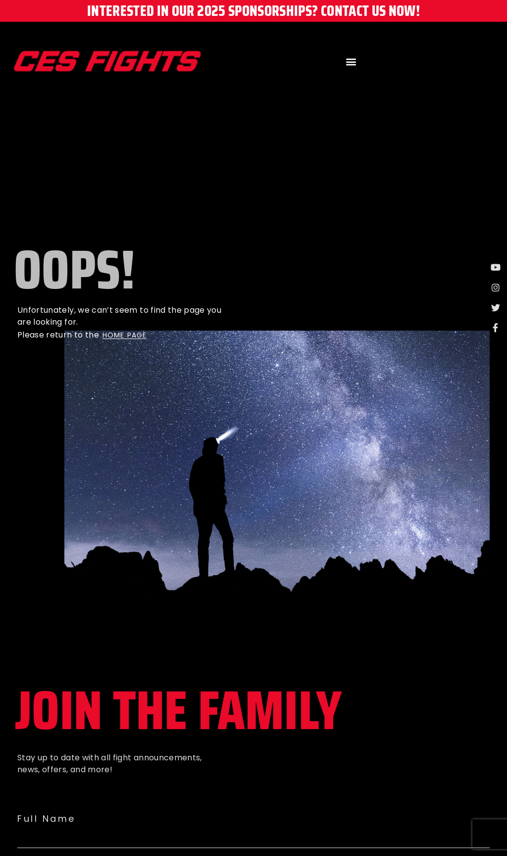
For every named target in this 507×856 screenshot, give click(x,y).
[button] (351, 61)
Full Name (46, 819)
